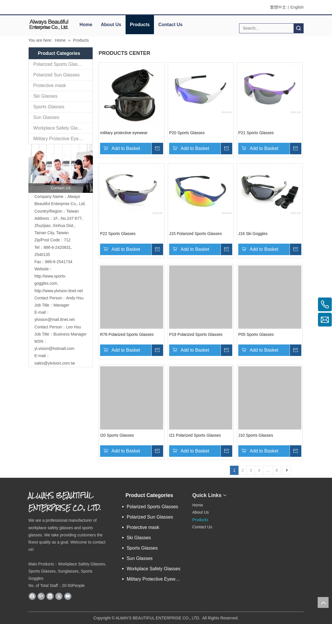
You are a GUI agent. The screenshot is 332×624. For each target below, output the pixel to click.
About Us (111, 24)
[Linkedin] (50, 596)
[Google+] (41, 596)
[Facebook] (32, 596)
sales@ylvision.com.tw (54, 363)
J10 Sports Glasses (255, 435)
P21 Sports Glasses (256, 132)
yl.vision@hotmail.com (54, 348)
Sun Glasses (46, 117)
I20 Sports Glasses (117, 435)
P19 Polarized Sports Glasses (195, 334)
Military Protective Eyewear (61, 138)
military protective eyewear (124, 132)
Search (298, 28)
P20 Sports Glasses (187, 132)
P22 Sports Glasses (118, 233)
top (323, 602)
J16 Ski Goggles (252, 233)
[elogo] (48, 24)
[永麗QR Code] (253, 493)
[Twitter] (59, 596)
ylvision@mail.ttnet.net (54, 319)
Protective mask (49, 85)
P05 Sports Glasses (256, 334)
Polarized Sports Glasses (59, 64)
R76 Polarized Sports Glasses (127, 334)
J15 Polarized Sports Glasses (195, 233)
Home (85, 24)
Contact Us (170, 24)
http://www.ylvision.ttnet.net (58, 290)
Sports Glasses (48, 106)
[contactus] (60, 168)
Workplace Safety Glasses (60, 128)
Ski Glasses (45, 96)
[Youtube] (67, 596)
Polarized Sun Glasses (56, 74)
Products (140, 24)
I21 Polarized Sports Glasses (195, 435)
